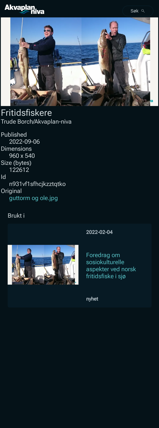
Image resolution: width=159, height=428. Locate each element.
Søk (137, 10)
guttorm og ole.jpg (33, 197)
